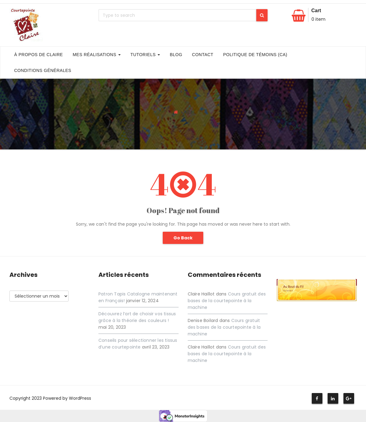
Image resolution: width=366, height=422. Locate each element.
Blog (176, 54)
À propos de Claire (38, 54)
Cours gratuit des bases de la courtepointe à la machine (227, 300)
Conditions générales (42, 70)
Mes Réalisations (97, 54)
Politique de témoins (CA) (255, 54)
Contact (202, 54)
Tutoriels (145, 54)
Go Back (183, 238)
